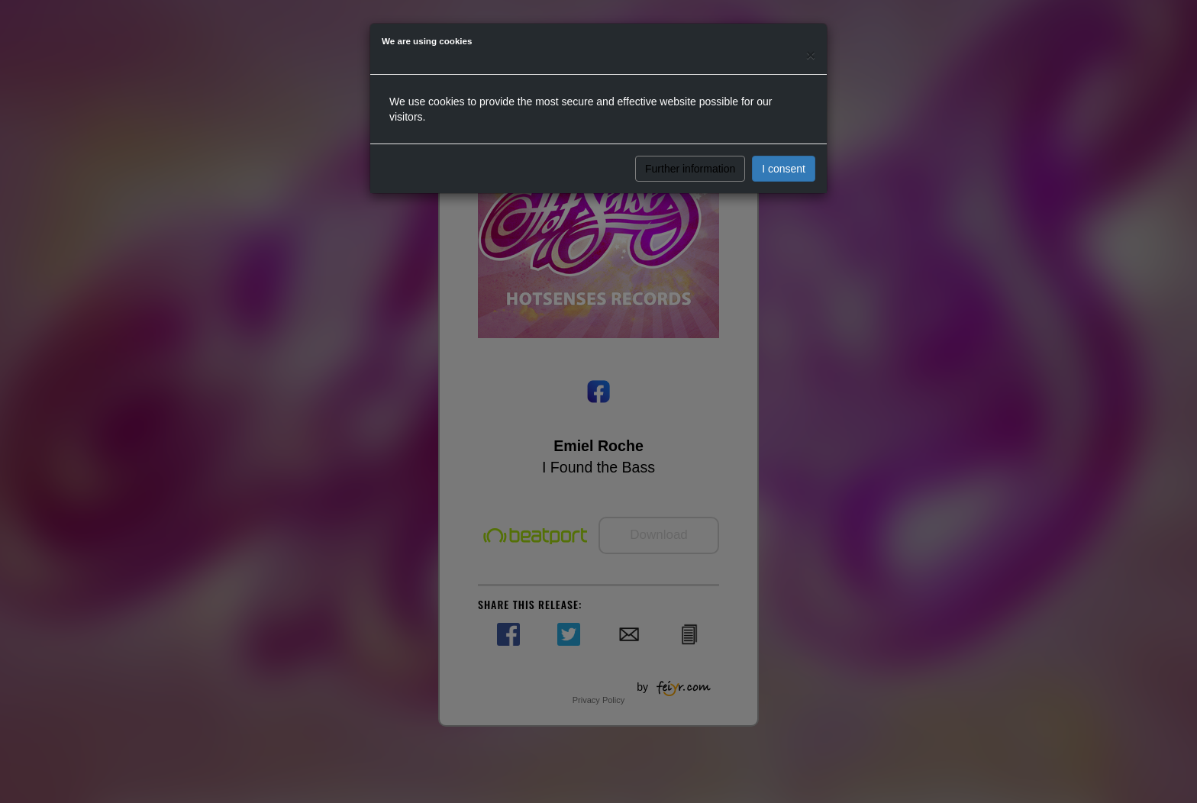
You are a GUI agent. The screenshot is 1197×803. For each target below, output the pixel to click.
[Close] (810, 55)
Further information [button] (690, 169)
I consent (783, 169)
